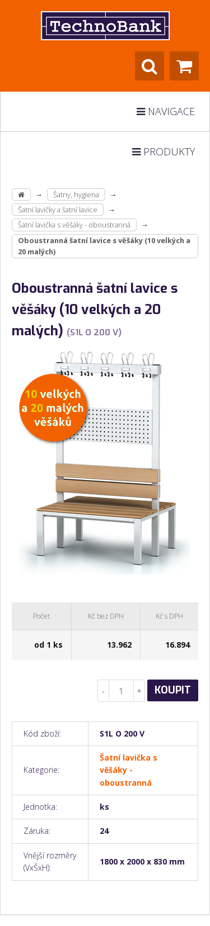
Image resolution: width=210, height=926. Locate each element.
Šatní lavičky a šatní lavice (57, 210)
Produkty (163, 151)
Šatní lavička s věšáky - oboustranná (74, 225)
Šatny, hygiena (76, 194)
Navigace (166, 111)
